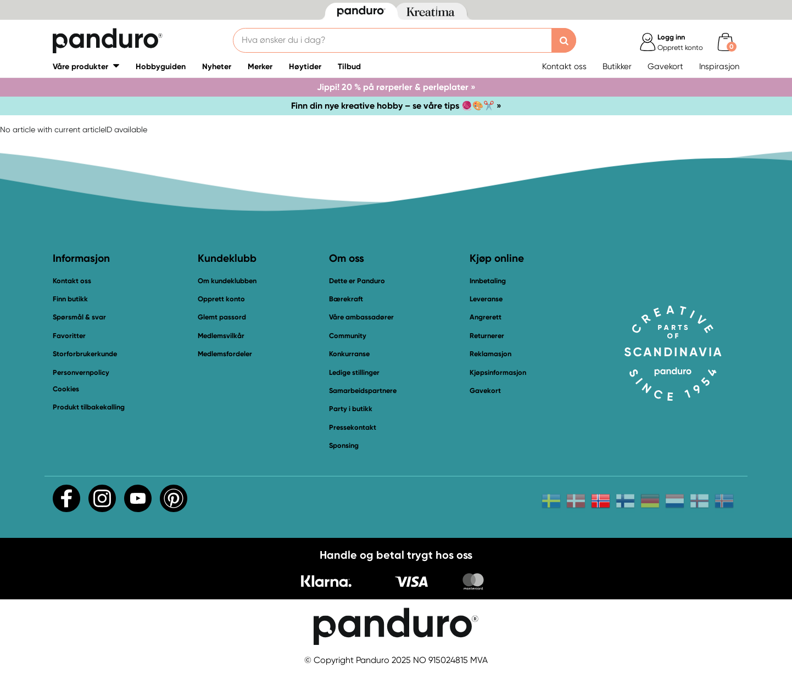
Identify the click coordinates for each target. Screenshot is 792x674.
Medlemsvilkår (221, 336)
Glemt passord (222, 317)
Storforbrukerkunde (85, 354)
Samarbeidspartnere (363, 390)
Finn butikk (70, 299)
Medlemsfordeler (225, 354)
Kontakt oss (564, 66)
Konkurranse (349, 354)
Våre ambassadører (361, 317)
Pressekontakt (352, 427)
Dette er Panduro (357, 281)
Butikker (617, 66)
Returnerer (487, 336)
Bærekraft (346, 299)
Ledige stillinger (354, 372)
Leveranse (486, 299)
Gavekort (665, 66)
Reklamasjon (490, 354)
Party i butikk (350, 409)
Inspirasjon (719, 66)
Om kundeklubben (227, 281)
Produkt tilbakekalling (89, 407)
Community (347, 336)
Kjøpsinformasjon (498, 372)
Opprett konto (221, 299)
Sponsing (344, 445)
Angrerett (485, 317)
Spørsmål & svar (79, 317)
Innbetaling (488, 281)
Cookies (66, 389)
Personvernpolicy (81, 372)
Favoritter (69, 336)
